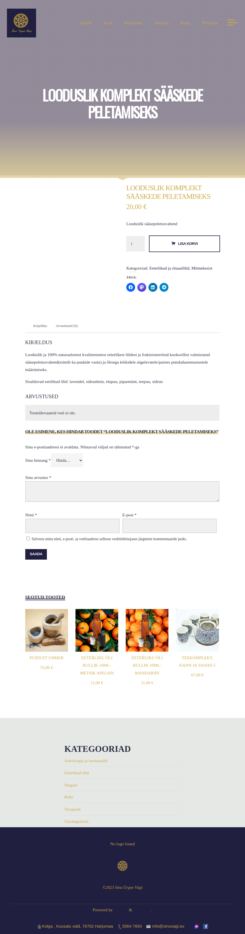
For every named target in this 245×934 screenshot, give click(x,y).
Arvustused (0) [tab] (68, 326)
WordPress (142, 909)
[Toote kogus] (136, 244)
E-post (130, 515)
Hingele (71, 785)
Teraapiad (72, 809)
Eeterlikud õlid (77, 773)
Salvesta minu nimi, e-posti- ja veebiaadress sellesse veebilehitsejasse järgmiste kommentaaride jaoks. (109, 539)
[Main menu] (231, 23)
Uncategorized (76, 821)
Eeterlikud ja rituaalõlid (170, 268)
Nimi (31, 515)
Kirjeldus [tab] (41, 326)
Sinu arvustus (38, 478)
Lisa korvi (188, 244)
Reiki (69, 797)
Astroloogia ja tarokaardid (86, 761)
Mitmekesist (201, 268)
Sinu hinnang (38, 460)
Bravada (120, 909)
